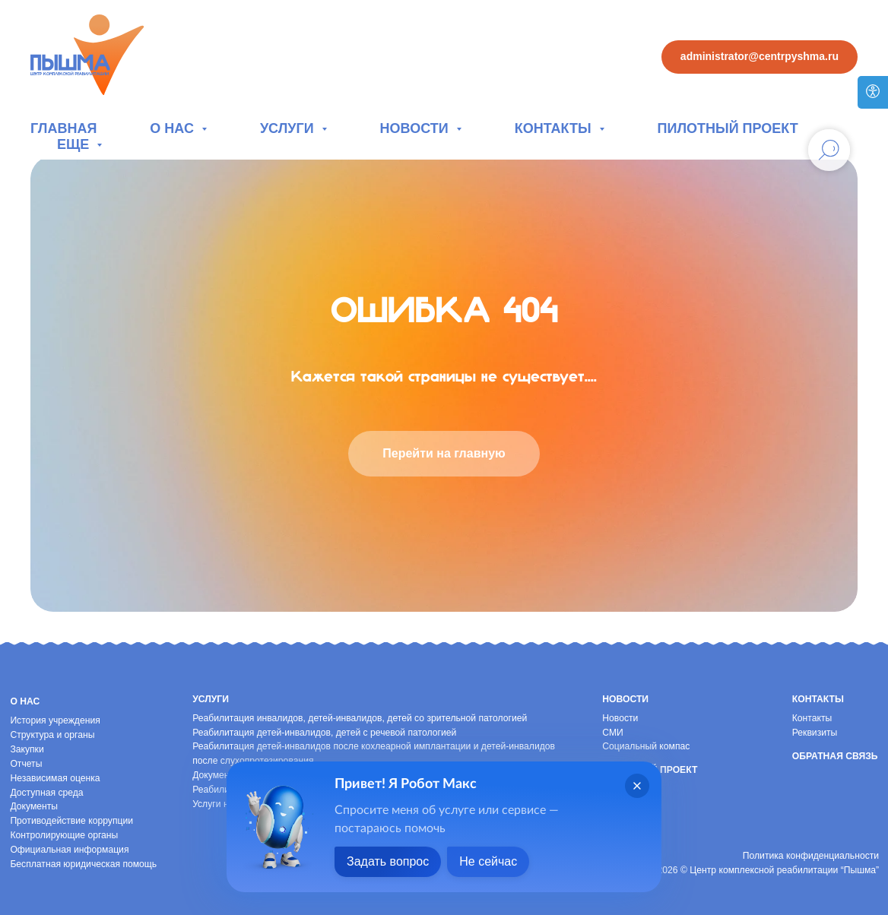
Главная (63, 128)
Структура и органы (52, 735)
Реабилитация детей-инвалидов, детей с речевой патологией (324, 732)
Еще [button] (75, 144)
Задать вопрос (388, 861)
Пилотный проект (728, 128)
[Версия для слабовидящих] (873, 92)
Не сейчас (488, 861)
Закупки (26, 749)
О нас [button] (174, 128)
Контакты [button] (555, 128)
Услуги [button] (289, 128)
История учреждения (55, 720)
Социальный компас (646, 746)
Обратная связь (835, 756)
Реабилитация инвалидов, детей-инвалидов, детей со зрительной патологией (359, 718)
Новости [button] (416, 128)
